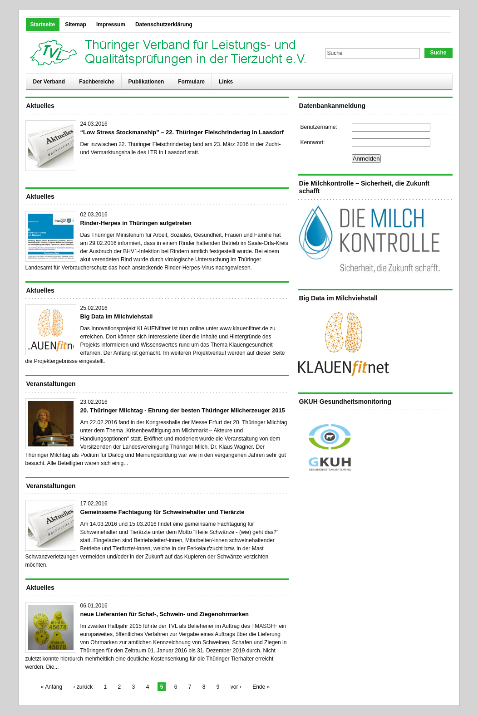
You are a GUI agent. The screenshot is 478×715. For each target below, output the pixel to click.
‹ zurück (83, 687)
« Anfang (51, 687)
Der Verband (49, 81)
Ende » (261, 687)
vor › (236, 687)
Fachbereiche (96, 81)
